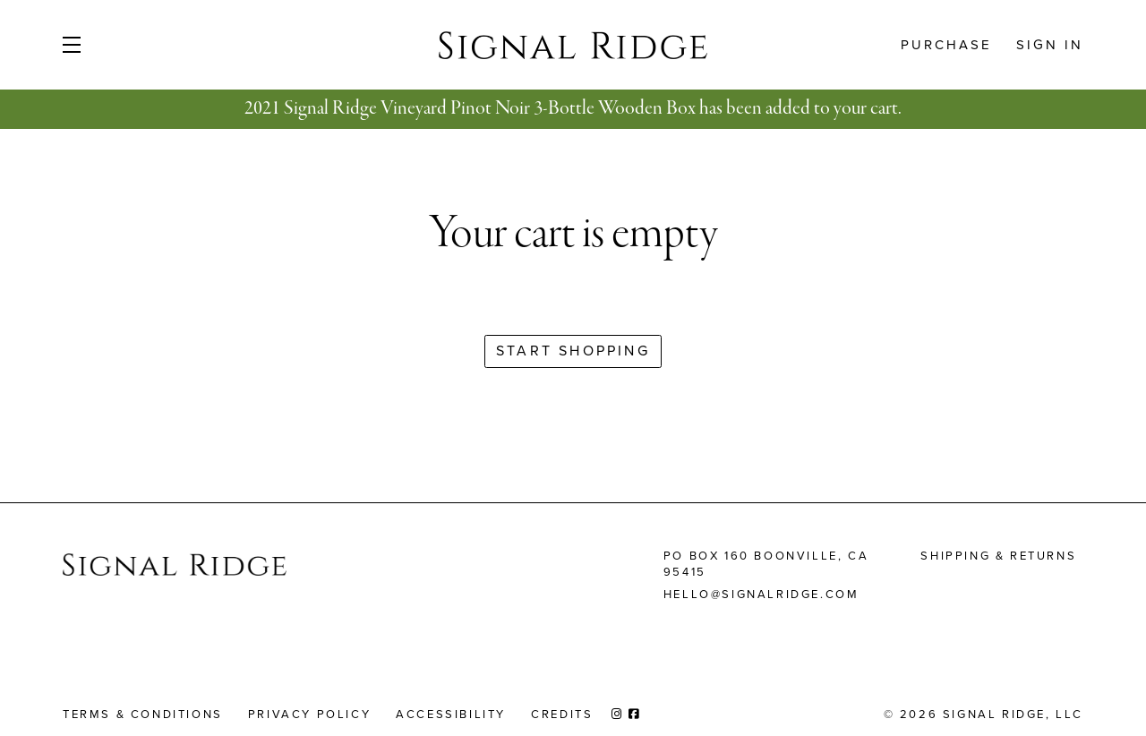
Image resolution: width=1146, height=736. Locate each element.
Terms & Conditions (143, 714)
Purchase (946, 45)
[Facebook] (635, 714)
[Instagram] (617, 714)
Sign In (1049, 45)
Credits (562, 714)
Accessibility (451, 714)
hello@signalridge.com (761, 594)
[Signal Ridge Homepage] (174, 568)
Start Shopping (573, 350)
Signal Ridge (573, 45)
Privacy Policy (309, 714)
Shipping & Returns (998, 555)
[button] (100, 45)
